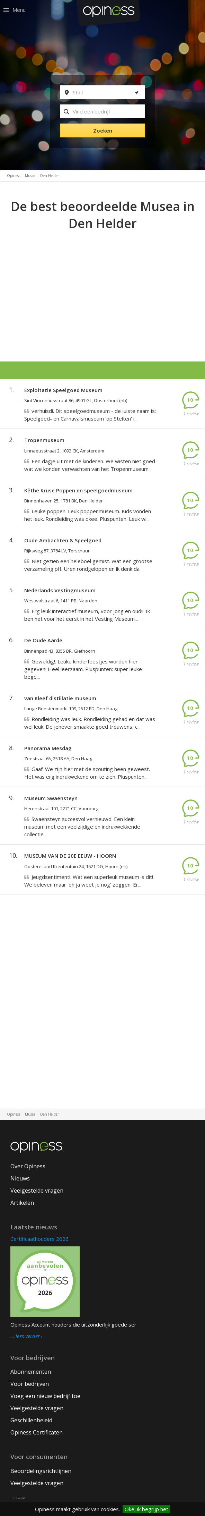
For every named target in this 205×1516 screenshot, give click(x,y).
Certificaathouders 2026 (39, 1238)
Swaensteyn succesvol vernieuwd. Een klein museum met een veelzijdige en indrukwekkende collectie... (82, 826)
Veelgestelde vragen (36, 1190)
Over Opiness (27, 1166)
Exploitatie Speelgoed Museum (63, 390)
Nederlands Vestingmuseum (60, 590)
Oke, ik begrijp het (146, 1509)
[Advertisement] (102, 284)
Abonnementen (30, 1371)
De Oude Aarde (43, 640)
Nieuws (20, 1178)
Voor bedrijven (29, 1384)
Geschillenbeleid (31, 1420)
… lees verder (25, 1336)
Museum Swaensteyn (51, 798)
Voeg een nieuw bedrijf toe (45, 1396)
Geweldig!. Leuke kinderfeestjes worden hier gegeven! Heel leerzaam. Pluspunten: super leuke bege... (83, 669)
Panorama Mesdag (48, 748)
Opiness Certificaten (36, 1432)
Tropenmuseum (44, 440)
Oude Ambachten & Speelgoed (62, 540)
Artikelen (22, 1202)
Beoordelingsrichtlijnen (40, 1471)
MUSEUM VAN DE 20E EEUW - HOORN (70, 855)
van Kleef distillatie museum (60, 698)
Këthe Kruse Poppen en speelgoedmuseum (78, 490)
